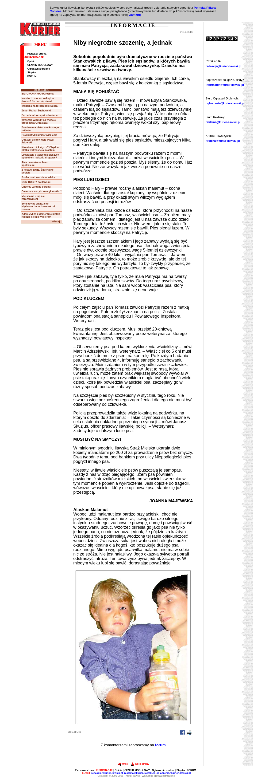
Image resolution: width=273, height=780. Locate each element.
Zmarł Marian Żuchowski (36, 110)
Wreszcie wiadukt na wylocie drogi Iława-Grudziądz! (39, 121)
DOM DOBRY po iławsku (36, 182)
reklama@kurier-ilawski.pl (223, 122)
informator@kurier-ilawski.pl (225, 85)
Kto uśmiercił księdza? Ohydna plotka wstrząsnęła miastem (40, 148)
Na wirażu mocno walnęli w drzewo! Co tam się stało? (38, 99)
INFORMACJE (34, 57)
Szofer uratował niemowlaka (38, 177)
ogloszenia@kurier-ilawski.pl (225, 103)
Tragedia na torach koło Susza (40, 105)
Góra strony (140, 763)
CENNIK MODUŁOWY (40, 64)
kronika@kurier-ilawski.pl (223, 140)
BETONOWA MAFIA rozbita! (38, 93)
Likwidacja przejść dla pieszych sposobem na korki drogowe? (40, 156)
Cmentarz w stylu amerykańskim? (42, 191)
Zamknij (135, 14)
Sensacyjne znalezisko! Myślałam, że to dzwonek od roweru (38, 206)
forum (160, 745)
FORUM (32, 76)
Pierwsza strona (36, 53)
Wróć (123, 763)
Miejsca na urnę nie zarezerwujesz (33, 197)
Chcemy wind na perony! (36, 186)
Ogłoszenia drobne (38, 68)
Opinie (31, 61)
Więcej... (57, 221)
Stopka (31, 72)
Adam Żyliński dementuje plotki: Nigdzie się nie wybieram (41, 215)
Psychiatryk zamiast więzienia (39, 135)
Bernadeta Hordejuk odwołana (40, 115)
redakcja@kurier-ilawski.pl (223, 66)
